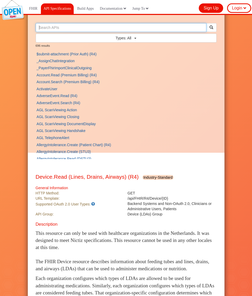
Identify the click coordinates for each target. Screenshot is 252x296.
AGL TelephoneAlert (52, 138)
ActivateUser (46, 89)
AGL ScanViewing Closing (57, 117)
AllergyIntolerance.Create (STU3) (63, 152)
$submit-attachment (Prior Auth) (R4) (66, 54)
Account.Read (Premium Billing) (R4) (66, 75)
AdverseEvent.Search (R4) (58, 103)
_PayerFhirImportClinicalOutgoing (64, 68)
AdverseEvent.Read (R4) (56, 96)
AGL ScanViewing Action (56, 110)
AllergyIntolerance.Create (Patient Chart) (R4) (73, 145)
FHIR (33, 8)
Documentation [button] (113, 8)
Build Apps (85, 8)
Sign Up (210, 8)
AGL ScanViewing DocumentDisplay (66, 124)
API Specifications (57, 8)
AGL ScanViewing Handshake (60, 131)
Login (239, 8)
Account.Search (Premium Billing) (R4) (67, 82)
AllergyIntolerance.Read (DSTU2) (63, 159)
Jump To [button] (140, 8)
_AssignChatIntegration (55, 61)
